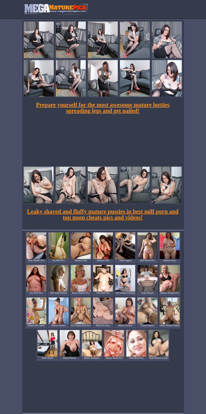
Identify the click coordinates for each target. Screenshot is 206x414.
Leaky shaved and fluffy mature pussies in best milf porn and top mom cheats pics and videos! (102, 214)
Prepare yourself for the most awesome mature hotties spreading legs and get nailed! (103, 108)
